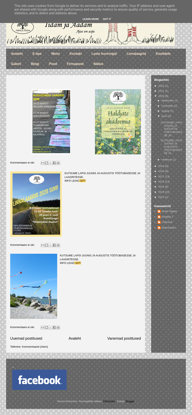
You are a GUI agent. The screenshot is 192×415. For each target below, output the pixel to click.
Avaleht (17, 53)
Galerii (16, 64)
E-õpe (36, 53)
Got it (107, 19)
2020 (161, 96)
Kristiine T (167, 216)
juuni (165, 115)
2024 (161, 85)
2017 (161, 176)
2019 (161, 166)
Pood (53, 64)
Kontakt (76, 53)
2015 (161, 186)
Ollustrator (109, 401)
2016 (161, 181)
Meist (55, 53)
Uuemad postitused (26, 338)
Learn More (91, 19)
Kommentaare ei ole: (23, 162)
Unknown (167, 222)
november (168, 105)
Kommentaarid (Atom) (35, 346)
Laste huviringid (104, 53)
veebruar (167, 159)
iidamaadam (169, 227)
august (166, 110)
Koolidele (163, 53)
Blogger (129, 401)
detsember (168, 100)
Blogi (35, 64)
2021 (161, 90)
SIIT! (82, 180)
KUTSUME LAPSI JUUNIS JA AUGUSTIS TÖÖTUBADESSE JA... (171, 129)
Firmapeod (75, 64)
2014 (161, 191)
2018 (161, 171)
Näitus (99, 64)
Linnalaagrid (136, 53)
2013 (161, 197)
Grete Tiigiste (169, 211)
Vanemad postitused (124, 338)
